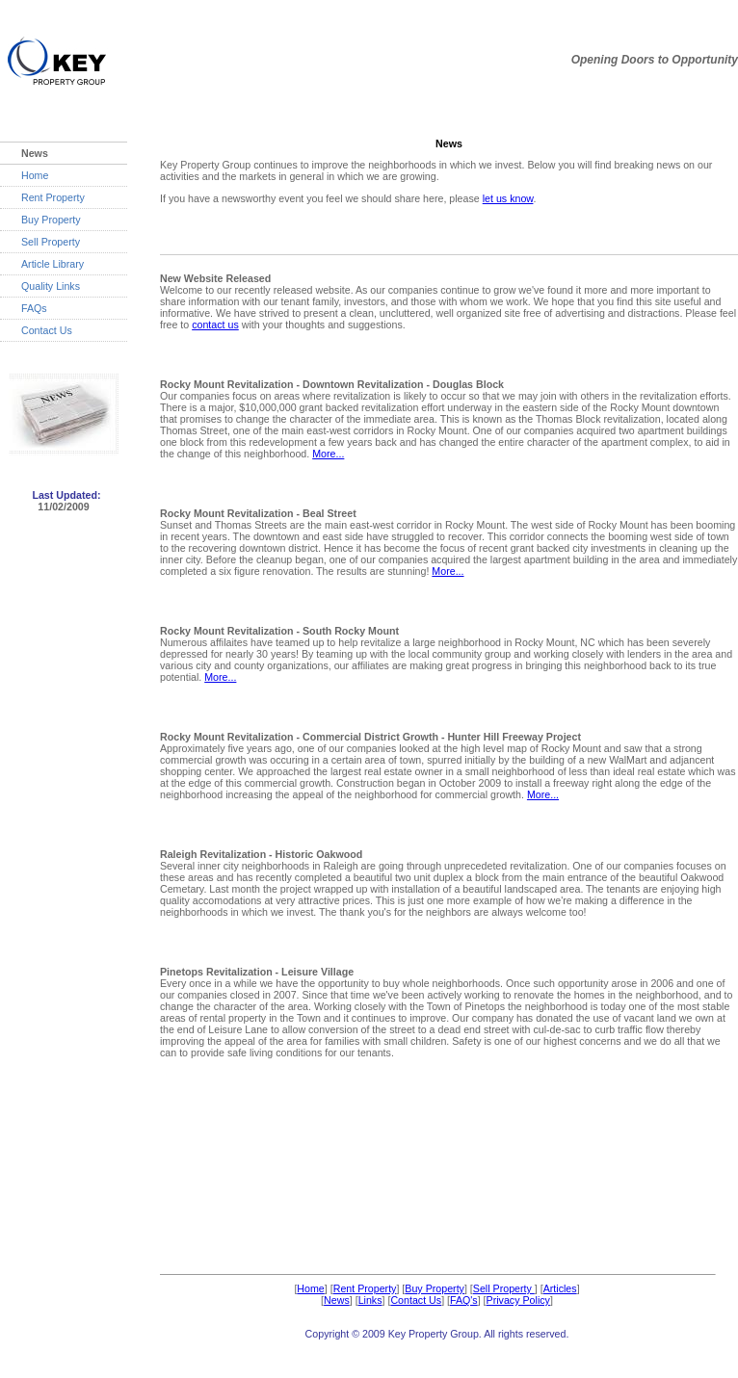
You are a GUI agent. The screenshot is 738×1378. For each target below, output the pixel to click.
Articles (560, 1288)
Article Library (52, 264)
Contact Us (46, 330)
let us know (508, 198)
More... (328, 453)
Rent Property (53, 197)
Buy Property (51, 219)
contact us (215, 324)
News (337, 1300)
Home (34, 175)
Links (370, 1300)
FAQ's (464, 1300)
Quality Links (50, 286)
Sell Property (50, 241)
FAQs (34, 308)
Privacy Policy (518, 1300)
